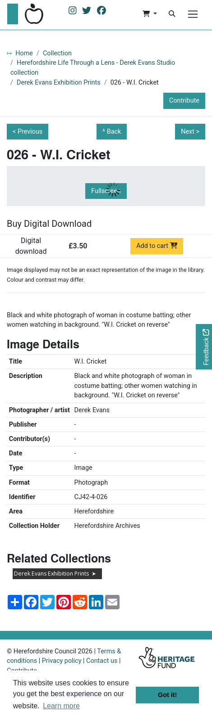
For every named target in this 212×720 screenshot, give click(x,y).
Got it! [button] (167, 694)
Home (24, 53)
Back (114, 131)
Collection (57, 53)
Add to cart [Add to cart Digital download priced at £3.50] (156, 246)
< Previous (27, 131)
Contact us (101, 661)
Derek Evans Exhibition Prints (59, 82)
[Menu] (193, 14)
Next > (190, 131)
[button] (149, 14)
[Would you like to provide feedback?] (204, 346)
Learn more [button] (61, 706)
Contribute (184, 100)
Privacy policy (62, 661)
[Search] (172, 14)
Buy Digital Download (49, 223)
